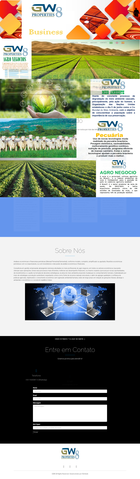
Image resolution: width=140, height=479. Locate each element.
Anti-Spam (36, 424)
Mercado (93, 42)
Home (65, 42)
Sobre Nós (74, 42)
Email (35, 395)
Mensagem (37, 403)
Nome (35, 388)
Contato (103, 42)
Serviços (84, 42)
